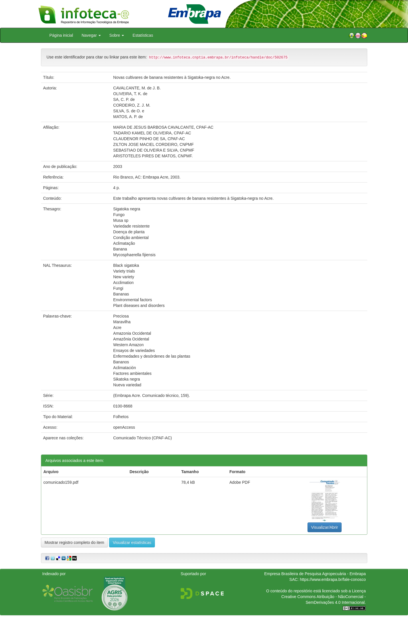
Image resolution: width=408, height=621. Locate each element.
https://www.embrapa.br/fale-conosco (333, 579)
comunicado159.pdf (61, 482)
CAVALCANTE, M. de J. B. (137, 88)
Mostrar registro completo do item (75, 542)
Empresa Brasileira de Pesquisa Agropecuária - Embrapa (315, 573)
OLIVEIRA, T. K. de (130, 93)
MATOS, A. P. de (128, 116)
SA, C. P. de (124, 99)
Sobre (116, 35)
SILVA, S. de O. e (128, 111)
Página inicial (61, 35)
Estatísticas (143, 35)
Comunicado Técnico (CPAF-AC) (142, 438)
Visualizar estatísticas (132, 542)
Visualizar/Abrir (324, 527)
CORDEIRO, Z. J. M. (131, 105)
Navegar (91, 35)
